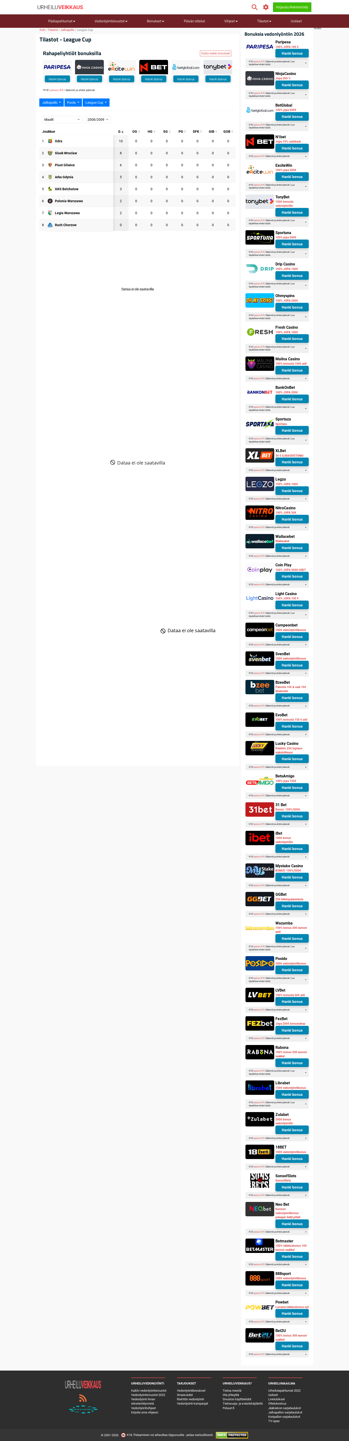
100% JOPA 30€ (285, 512)
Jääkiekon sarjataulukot (284, 1408)
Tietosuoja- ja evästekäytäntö (243, 1403)
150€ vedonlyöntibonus (290, 1088)
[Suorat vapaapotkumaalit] (197, 131)
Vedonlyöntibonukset (191, 1390)
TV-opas (274, 1421)
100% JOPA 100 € (287, 47)
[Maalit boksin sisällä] (213, 131)
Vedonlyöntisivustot (111, 21)
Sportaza (281, 424)
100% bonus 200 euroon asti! (291, 930)
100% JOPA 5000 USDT (290, 570)
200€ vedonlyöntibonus (290, 963)
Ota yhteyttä (231, 1395)
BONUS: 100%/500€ (288, 870)
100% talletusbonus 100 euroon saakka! (291, 1248)
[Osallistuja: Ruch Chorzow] (65, 225)
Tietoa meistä (232, 1390)
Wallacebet (282, 541)
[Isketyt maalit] (166, 131)
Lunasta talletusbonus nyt (292, 1307)
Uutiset (296, 21)
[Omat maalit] (136, 131)
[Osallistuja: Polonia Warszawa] (69, 201)
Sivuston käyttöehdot (237, 1399)
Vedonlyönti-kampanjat (192, 1403)
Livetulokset (276, 1399)
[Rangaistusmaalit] (182, 131)
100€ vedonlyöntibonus (290, 630)
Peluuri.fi (228, 1408)
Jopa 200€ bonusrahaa (290, 1023)
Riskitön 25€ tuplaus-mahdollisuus (289, 750)
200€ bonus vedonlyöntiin (284, 1121)
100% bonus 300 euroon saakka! (291, 1337)
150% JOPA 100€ (286, 269)
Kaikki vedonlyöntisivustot (148, 1390)
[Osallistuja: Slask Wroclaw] (66, 153)
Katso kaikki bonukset (215, 53)
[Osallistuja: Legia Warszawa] (67, 213)
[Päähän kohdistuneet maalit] (151, 131)
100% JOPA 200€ (286, 300)
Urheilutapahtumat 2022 (284, 1390)
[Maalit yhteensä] (120, 131)
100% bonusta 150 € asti (291, 719)
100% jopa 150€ (285, 781)
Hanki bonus (57, 78)
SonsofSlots (283, 1180)
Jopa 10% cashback (288, 141)
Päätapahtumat (61, 21)
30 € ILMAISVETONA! (289, 455)
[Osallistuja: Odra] (58, 141)
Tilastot (264, 21)
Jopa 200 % (283, 78)
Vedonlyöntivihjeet (143, 1408)
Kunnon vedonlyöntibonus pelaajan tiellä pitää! (287, 1213)
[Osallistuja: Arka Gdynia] (64, 177)
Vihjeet (231, 21)
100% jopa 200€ (285, 110)
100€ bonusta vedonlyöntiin (284, 203)
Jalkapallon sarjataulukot (285, 1412)
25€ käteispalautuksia (289, 899)
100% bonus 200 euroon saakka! (291, 1054)
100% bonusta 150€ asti (291, 363)
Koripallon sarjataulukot (284, 1416)
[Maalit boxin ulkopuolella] (228, 131)
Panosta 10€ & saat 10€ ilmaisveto (290, 689)
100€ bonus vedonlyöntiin (284, 840)
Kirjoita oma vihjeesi (144, 1412)
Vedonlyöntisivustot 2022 (148, 1395)
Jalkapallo (67, 30)
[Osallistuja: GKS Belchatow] (66, 189)
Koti (42, 30)
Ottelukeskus (277, 1403)
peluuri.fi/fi (57, 90)
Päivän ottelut (194, 21)
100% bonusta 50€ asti (290, 995)
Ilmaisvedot (185, 1395)
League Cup (95, 102)
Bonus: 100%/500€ (287, 809)
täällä (267, 64)
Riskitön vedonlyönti (190, 1399)
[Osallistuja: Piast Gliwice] (65, 165)
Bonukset (155, 21)
